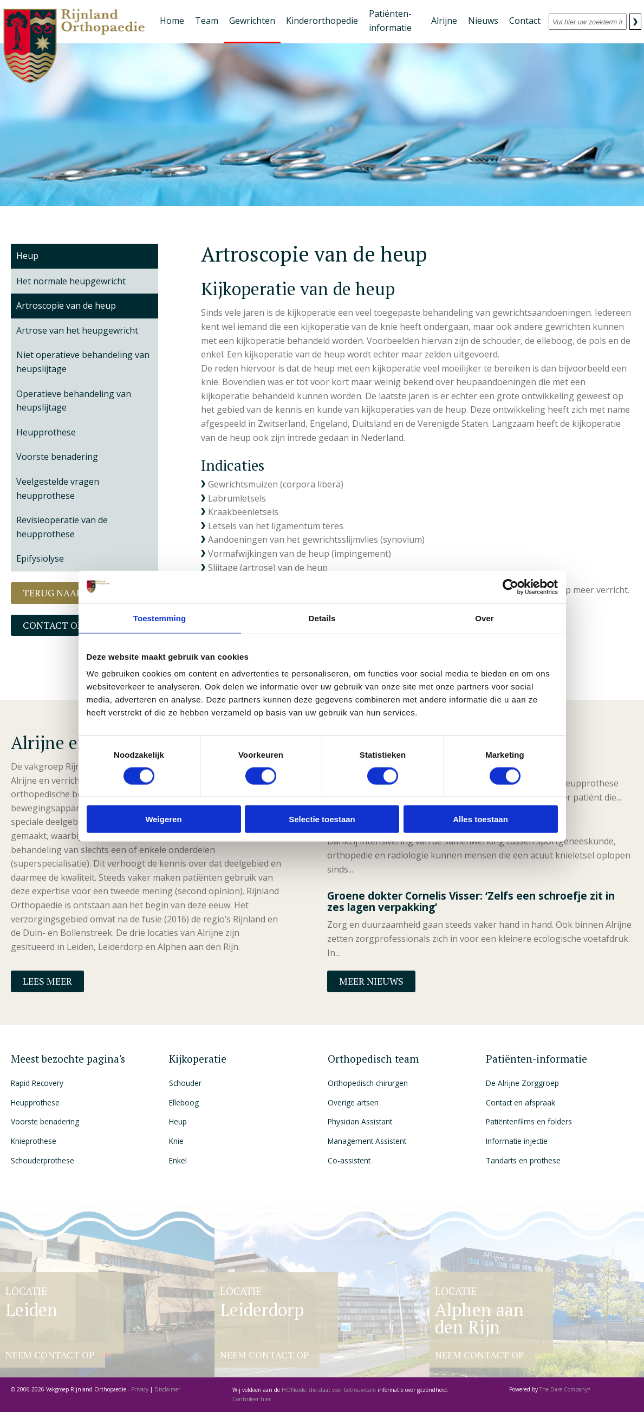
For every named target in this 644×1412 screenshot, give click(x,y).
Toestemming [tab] (159, 617)
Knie (176, 1141)
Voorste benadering (45, 1121)
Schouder (185, 1083)
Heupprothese (35, 1102)
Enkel (178, 1160)
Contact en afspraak (520, 1102)
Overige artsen (353, 1102)
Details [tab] (322, 617)
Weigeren (163, 819)
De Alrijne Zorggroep (522, 1083)
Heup (27, 256)
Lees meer (47, 981)
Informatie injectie (517, 1141)
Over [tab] (484, 617)
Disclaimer (167, 1389)
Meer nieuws (371, 981)
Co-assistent (349, 1160)
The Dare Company (563, 1389)
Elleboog (184, 1102)
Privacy (139, 1389)
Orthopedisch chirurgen (368, 1083)
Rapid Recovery (37, 1083)
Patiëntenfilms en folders (529, 1121)
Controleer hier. (252, 1399)
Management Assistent (367, 1141)
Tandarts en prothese (523, 1160)
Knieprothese (33, 1141)
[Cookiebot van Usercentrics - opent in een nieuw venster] (510, 586)
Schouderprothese (42, 1160)
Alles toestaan (480, 819)
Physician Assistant (360, 1121)
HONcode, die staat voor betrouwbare (330, 1390)
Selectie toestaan (322, 819)
